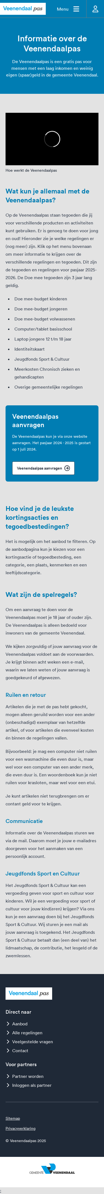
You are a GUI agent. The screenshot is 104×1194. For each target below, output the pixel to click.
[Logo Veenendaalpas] (23, 9)
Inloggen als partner (29, 1085)
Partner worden (25, 1076)
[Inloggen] (95, 9)
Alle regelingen (24, 1032)
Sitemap (13, 1118)
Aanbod (16, 1023)
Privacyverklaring (20, 1128)
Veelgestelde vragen (29, 1041)
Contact (17, 1050)
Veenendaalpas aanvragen (43, 468)
